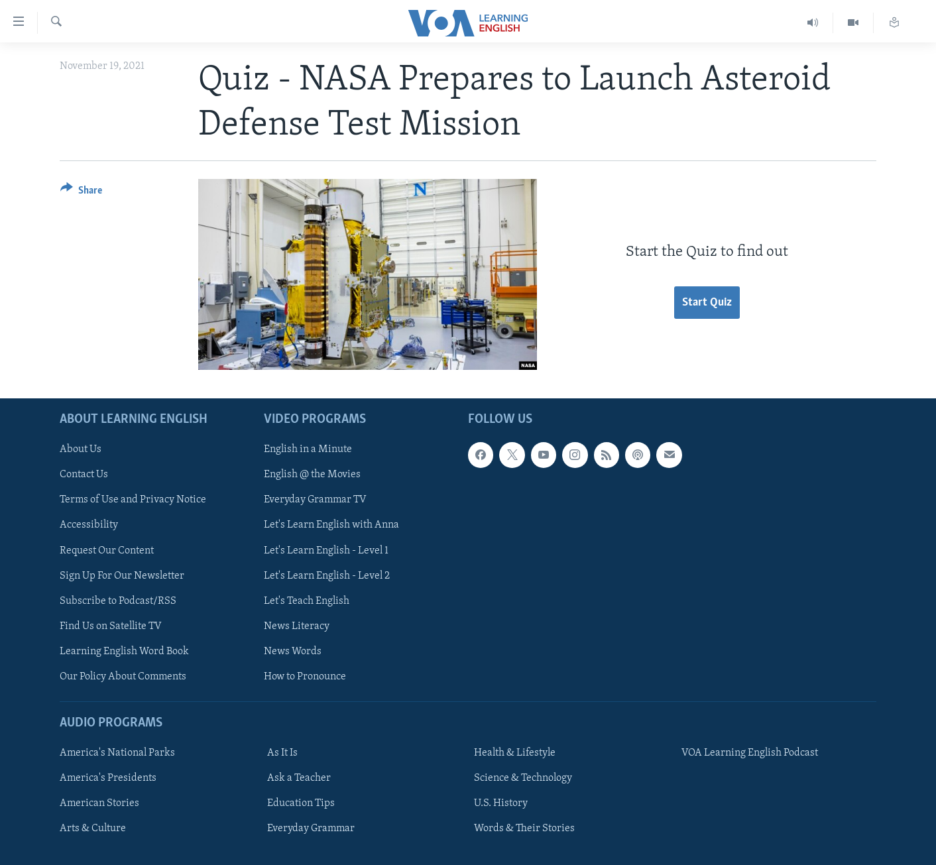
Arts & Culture (93, 828)
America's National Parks (117, 753)
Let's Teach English (306, 600)
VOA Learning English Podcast (749, 753)
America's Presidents (108, 778)
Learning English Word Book (124, 651)
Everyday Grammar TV (315, 499)
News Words (293, 651)
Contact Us (84, 474)
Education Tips (301, 803)
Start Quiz (707, 302)
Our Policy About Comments (123, 676)
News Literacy (296, 625)
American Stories (99, 803)
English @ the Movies (312, 474)
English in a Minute (308, 449)
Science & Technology (523, 778)
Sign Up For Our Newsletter (122, 575)
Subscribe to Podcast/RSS (118, 600)
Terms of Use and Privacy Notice (133, 499)
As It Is (282, 753)
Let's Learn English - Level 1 (326, 550)
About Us (80, 449)
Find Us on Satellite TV (111, 625)
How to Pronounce (305, 676)
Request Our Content (107, 550)
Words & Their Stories (524, 828)
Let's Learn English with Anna (331, 525)
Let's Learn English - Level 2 (327, 575)
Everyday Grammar (311, 828)
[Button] (81, 192)
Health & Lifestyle (515, 753)
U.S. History (501, 803)
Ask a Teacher (299, 778)
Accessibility (89, 525)
